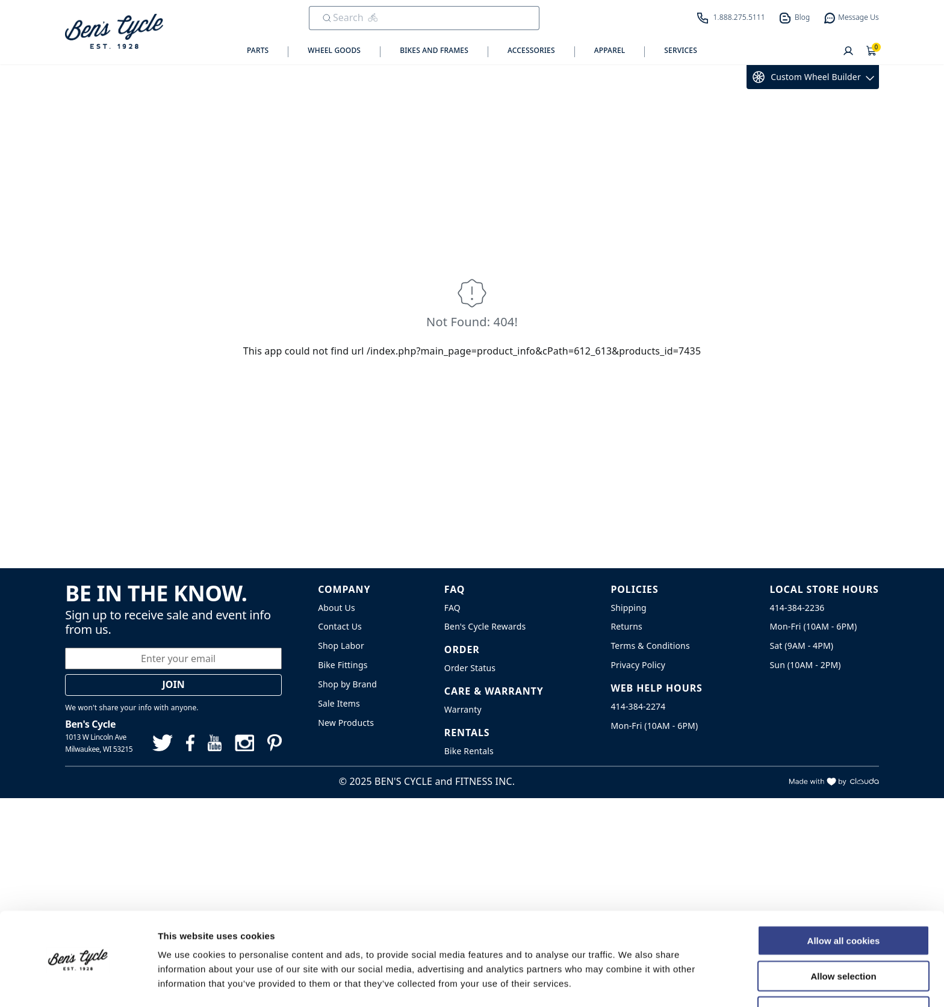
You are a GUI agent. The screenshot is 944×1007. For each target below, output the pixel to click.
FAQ (452, 607)
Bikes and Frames (434, 50)
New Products (346, 722)
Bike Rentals (469, 751)
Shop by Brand (347, 684)
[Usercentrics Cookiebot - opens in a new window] (78, 983)
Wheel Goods (334, 50)
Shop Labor (341, 645)
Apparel (610, 50)
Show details (632, 983)
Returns (626, 626)
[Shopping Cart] (872, 52)
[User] (848, 51)
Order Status (469, 668)
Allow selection (843, 937)
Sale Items (339, 703)
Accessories (531, 50)
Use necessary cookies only (843, 972)
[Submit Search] (327, 18)
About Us (336, 607)
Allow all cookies (843, 901)
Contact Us (340, 626)
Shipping (628, 607)
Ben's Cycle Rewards (485, 626)
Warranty (463, 709)
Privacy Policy (637, 665)
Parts (258, 50)
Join (174, 684)
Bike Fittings (342, 665)
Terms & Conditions (649, 645)
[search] (416, 17)
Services (680, 50)
